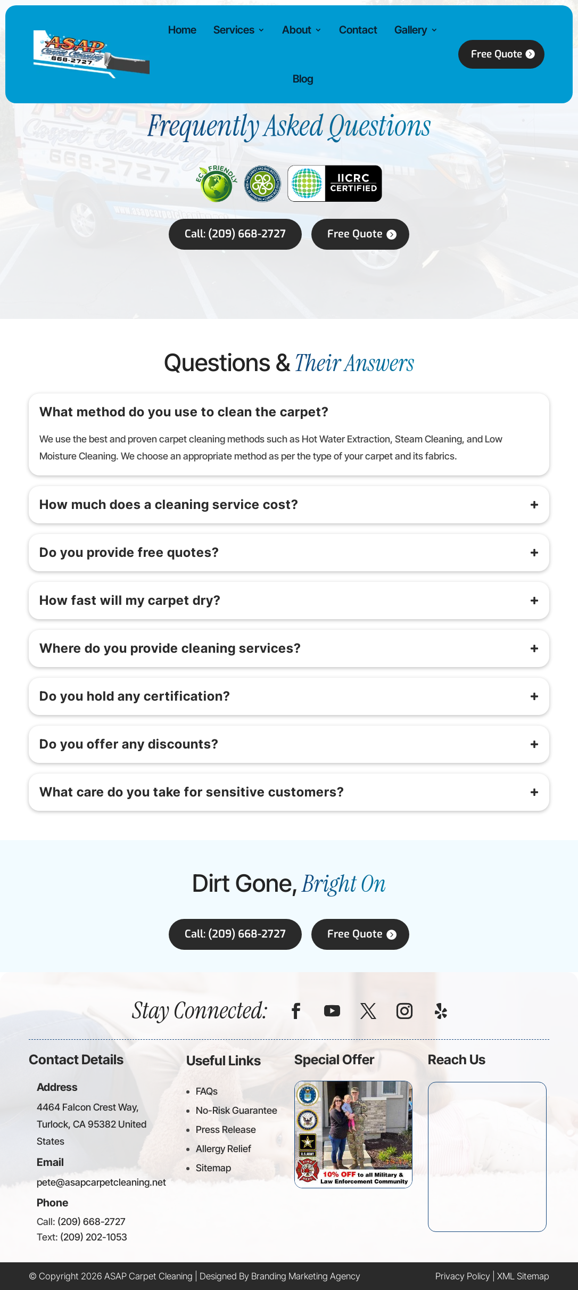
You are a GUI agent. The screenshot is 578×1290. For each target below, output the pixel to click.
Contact (352, 29)
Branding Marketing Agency (305, 1276)
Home (181, 29)
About (292, 29)
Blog (298, 78)
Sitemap (213, 1167)
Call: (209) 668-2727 (235, 234)
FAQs (207, 1091)
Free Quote (487, 54)
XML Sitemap (523, 1276)
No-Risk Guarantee (236, 1110)
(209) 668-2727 (91, 1221)
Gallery (402, 29)
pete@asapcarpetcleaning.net (101, 1182)
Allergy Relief (223, 1148)
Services (230, 29)
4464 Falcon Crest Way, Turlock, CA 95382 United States (91, 1124)
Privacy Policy (462, 1276)
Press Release (226, 1129)
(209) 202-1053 (93, 1237)
